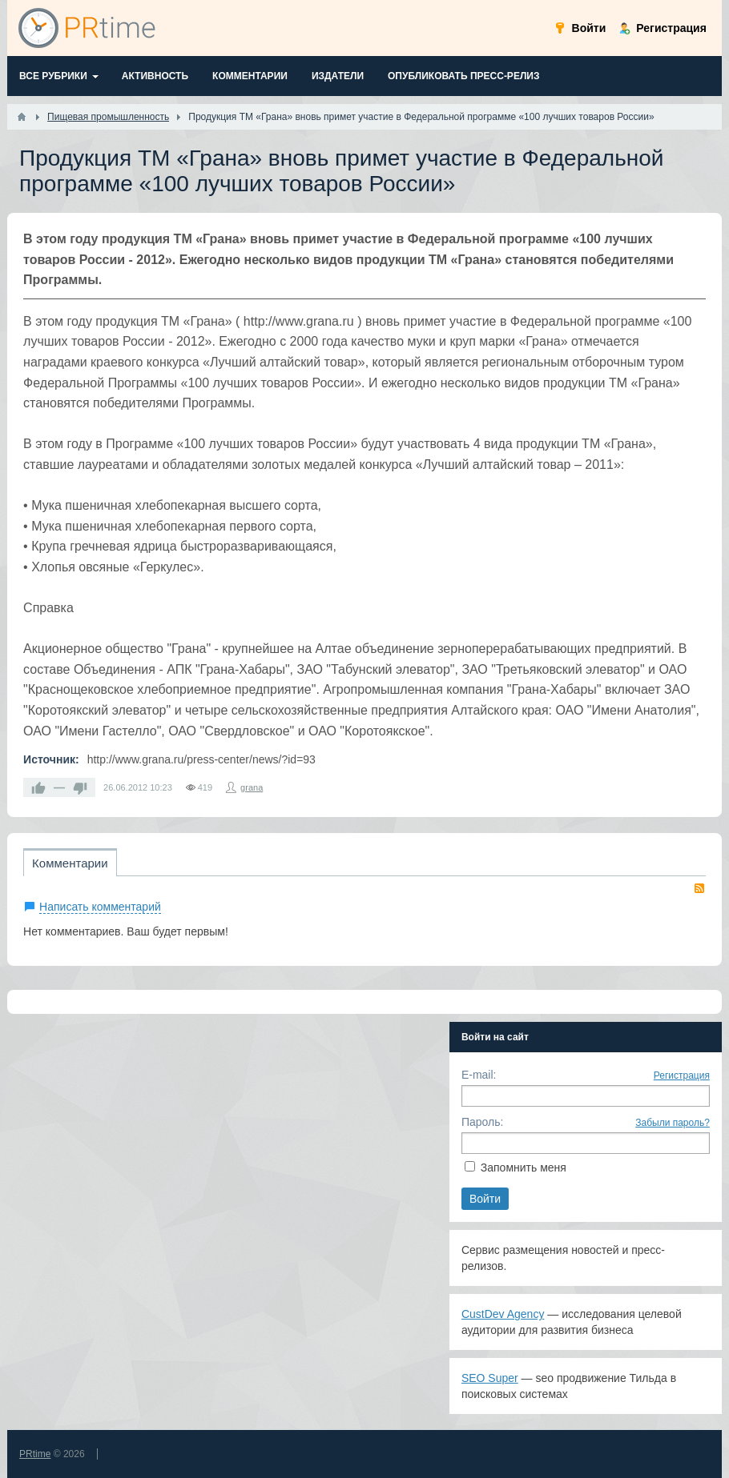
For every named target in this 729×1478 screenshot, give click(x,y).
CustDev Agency (503, 1314)
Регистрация (682, 1075)
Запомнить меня (523, 1167)
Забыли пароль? (672, 1122)
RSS (699, 888)
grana (251, 787)
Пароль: (482, 1122)
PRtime (34, 1454)
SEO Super (489, 1378)
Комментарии (69, 863)
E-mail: (479, 1074)
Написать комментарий (100, 906)
